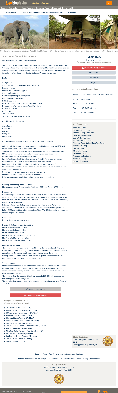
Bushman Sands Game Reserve (22, 321)
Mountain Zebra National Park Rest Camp (89, 143)
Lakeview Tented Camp (82, 135)
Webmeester (26, 391)
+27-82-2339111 (87, 112)
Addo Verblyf (34, 12)
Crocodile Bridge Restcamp (83, 133)
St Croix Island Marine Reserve (22, 313)
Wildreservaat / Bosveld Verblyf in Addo (59, 12)
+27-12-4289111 (87, 104)
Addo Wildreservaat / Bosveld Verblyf (32, 359)
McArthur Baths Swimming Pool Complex (26, 331)
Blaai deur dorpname (9, 391)
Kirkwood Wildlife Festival (20, 315)
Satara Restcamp (79, 159)
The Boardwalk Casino (19, 339)
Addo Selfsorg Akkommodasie (88, 359)
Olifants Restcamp (80, 151)
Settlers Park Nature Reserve (21, 336)
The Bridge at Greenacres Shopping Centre (26, 326)
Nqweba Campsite (80, 148)
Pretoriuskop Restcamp (82, 156)
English (93, 82)
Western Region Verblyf (16, 12)
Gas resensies (94, 78)
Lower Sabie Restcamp (82, 138)
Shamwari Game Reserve (20, 318)
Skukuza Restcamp (80, 161)
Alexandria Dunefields (18, 308)
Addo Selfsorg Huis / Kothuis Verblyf (61, 359)
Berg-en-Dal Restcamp (81, 130)
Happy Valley (15, 341)
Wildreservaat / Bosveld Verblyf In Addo (19, 60)
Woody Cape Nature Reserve (21, 310)
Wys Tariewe (94, 73)
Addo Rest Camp (79, 128)
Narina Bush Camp (80, 146)
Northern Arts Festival (19, 323)
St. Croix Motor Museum (19, 334)
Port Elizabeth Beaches (19, 328)
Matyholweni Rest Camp (82, 141)
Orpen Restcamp (79, 153)
